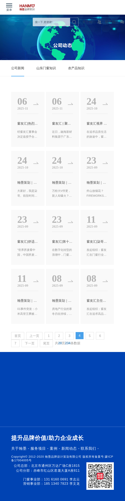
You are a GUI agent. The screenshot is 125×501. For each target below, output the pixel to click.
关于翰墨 (19, 448)
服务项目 (38, 448)
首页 (17, 345)
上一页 (34, 345)
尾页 (46, 353)
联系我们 (88, 448)
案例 (54, 448)
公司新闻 (17, 68)
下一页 (30, 353)
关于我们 (98, 22)
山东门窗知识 (46, 68)
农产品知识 (76, 68)
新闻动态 (69, 448)
